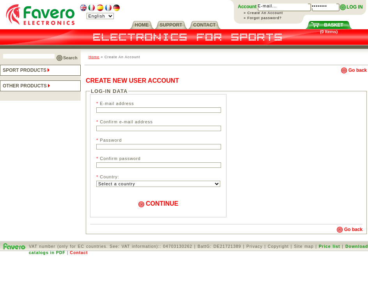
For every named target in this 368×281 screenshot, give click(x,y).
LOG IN (355, 7)
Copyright (278, 246)
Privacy (254, 246)
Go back (354, 70)
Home (93, 57)
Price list (329, 246)
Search (70, 57)
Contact (79, 252)
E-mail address (115, 103)
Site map (303, 246)
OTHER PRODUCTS (27, 86)
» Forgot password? (263, 18)
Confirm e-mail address (124, 121)
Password (109, 140)
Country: (107, 176)
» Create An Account (263, 13)
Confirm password (118, 158)
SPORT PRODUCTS (27, 70)
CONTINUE (158, 203)
